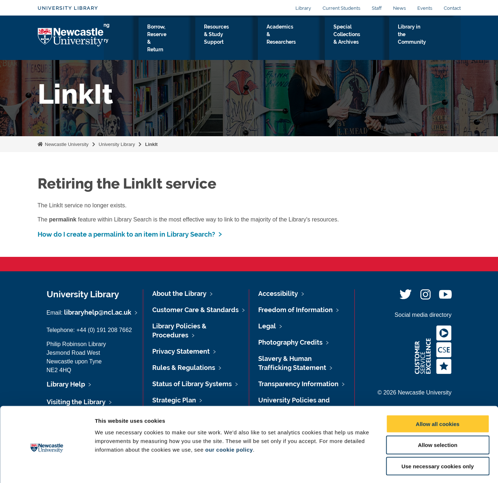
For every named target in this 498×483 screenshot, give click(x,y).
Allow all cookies (438, 394)
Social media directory (423, 315)
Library (303, 8)
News (399, 8)
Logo (71, 38)
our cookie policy (229, 420)
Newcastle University (66, 144)
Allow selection (437, 416)
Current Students (341, 8)
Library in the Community (426, 39)
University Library (68, 8)
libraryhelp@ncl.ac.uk (97, 312)
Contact (452, 8)
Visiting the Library (126, 39)
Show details (379, 469)
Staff (377, 8)
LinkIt (151, 144)
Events (424, 8)
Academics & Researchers (299, 39)
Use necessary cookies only (437, 437)
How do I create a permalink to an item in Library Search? (126, 234)
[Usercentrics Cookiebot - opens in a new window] (46, 468)
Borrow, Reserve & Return (177, 39)
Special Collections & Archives (363, 39)
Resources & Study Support (238, 39)
